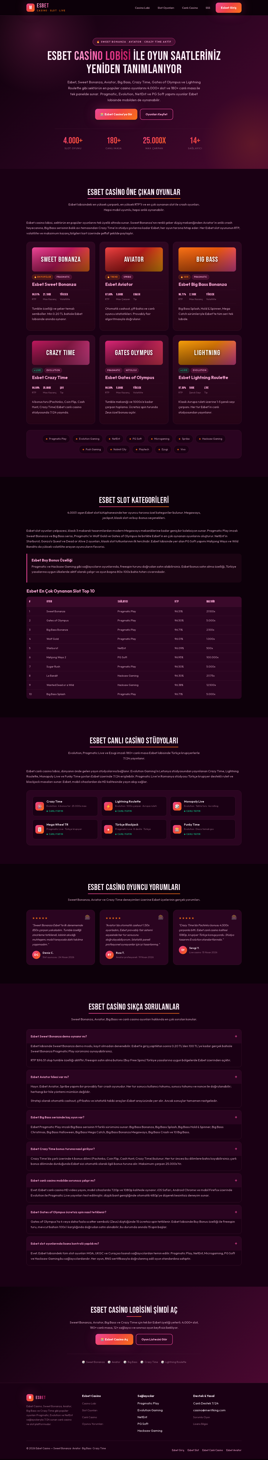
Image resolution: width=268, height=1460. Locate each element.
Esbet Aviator (234, 1451)
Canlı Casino (190, 7)
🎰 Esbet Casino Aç (114, 1340)
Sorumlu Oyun (201, 1418)
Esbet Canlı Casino (212, 1451)
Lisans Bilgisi (200, 1425)
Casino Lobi (142, 7)
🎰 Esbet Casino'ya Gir (116, 114)
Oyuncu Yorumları (92, 1425)
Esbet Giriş (228, 7)
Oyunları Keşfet (157, 114)
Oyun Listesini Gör (154, 1340)
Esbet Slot (193, 1451)
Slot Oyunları (166, 7)
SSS (208, 7)
